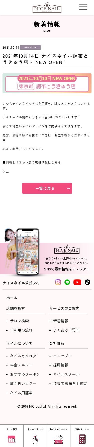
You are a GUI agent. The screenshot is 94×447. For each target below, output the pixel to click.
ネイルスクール (66, 374)
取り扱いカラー (23, 383)
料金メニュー (21, 364)
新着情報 (60, 320)
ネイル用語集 (21, 392)
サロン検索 (19, 320)
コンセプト (62, 355)
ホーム (12, 297)
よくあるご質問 (66, 330)
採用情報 (60, 364)
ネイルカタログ (23, 355)
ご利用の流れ (21, 330)
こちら (56, 162)
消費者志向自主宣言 (70, 383)
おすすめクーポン (25, 374)
